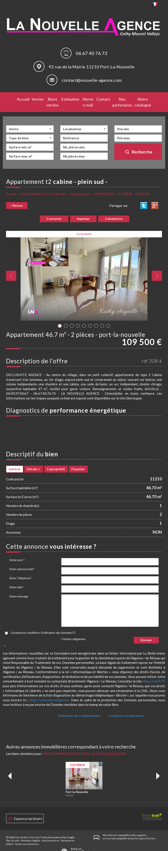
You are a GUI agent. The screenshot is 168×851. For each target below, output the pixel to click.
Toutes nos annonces (27, 836)
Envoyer (146, 632)
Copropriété (56, 461)
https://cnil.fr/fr (153, 674)
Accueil (13, 98)
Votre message (18, 588)
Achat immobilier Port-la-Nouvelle (43, 186)
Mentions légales (30, 833)
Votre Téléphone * (20, 570)
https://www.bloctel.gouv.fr (49, 692)
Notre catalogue (149, 98)
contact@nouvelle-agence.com (92, 80)
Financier (78, 461)
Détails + (33, 461)
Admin (9, 836)
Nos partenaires (123, 98)
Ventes (27, 98)
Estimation (65, 98)
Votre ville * (16, 579)
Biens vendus (45, 98)
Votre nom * (16, 552)
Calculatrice (114, 211)
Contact (102, 98)
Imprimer (83, 211)
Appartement (80, 186)
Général (14, 461)
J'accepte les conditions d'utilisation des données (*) (42, 625)
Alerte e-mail (84, 98)
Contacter (54, 211)
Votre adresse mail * (22, 561)
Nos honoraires (50, 833)
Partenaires (67, 833)
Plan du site (12, 833)
